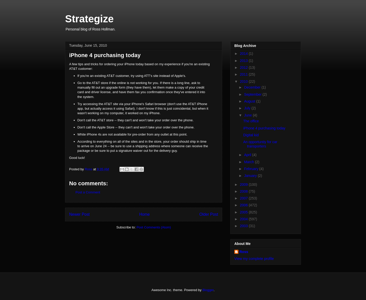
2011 (244, 74)
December (252, 87)
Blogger (208, 290)
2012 (244, 67)
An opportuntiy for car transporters (260, 144)
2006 (244, 205)
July (247, 108)
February (251, 169)
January (251, 176)
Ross (243, 252)
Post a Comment (87, 192)
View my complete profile (254, 259)
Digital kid (251, 135)
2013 (244, 61)
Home (144, 214)
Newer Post (79, 214)
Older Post (208, 214)
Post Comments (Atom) (153, 227)
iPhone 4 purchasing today (264, 128)
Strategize (89, 18)
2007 (244, 198)
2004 (244, 219)
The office (251, 121)
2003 (244, 226)
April (248, 155)
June (248, 115)
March (249, 162)
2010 (244, 81)
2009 (244, 184)
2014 (244, 54)
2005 (244, 212)
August (250, 101)
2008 (244, 191)
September (253, 94)
